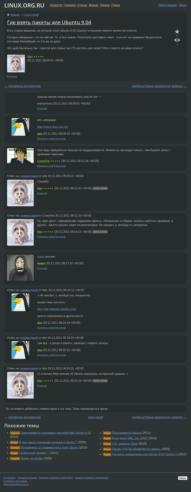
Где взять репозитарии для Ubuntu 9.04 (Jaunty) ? (145, 454)
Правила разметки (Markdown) (91, 477)
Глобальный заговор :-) (34, 452)
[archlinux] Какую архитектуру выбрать (157, 86)
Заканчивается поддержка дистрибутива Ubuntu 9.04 (56, 432)
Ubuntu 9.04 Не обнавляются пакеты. (136, 448)
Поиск (115, 5)
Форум (93, 5)
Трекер (105, 5)
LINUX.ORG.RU (24, 5)
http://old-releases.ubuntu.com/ (56, 309)
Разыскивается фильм (127, 432)
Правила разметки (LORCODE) (56, 477)
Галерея (70, 5)
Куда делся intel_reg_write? (130, 438)
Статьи (82, 5)
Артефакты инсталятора (24, 86)
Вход (182, 5)
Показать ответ (46, 138)
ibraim (41, 263)
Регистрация (167, 5)
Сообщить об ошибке (15, 481)
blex (30, 56)
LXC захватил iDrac (125, 443)
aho (39, 133)
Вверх (182, 478)
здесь (41, 256)
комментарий (29, 176)
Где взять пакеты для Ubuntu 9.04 (49, 22)
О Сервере (10, 477)
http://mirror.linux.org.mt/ (52, 126)
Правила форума (27, 477)
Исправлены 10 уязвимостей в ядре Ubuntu (49, 447)
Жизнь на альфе (32, 458)
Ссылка (12, 76)
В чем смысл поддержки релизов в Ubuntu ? (48, 442)
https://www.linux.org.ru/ (16, 484)
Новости (56, 5)
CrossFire (43, 160)
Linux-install (31, 14)
